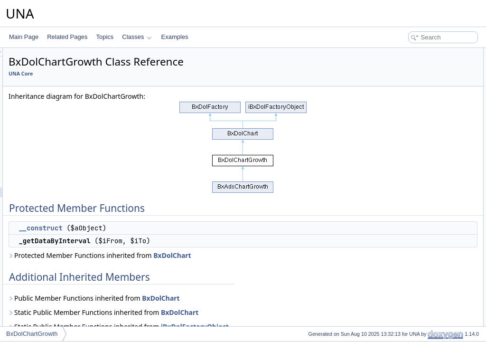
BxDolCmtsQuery (56, 255)
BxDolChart (48, 182)
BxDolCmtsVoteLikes (60, 297)
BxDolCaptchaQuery (59, 129)
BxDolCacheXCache (59, 98)
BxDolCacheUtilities (59, 88)
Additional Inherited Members (417, 84)
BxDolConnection (56, 317)
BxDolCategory (53, 161)
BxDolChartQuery (56, 213)
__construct (159, 228)
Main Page (23, 36)
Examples (174, 36)
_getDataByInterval (414, 74)
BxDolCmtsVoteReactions (66, 307)
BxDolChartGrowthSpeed (66, 203)
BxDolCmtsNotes (55, 244)
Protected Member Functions (416, 53)
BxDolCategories (55, 140)
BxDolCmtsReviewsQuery (66, 276)
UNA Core (139, 73)
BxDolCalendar (53, 108)
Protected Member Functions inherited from (218, 255)
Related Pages (67, 36)
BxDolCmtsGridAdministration (71, 234)
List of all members (404, 116)
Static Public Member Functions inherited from (222, 312)
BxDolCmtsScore (55, 286)
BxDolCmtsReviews (59, 265)
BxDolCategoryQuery (60, 171)
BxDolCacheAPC (55, 56)
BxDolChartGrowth (57, 192)
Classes (136, 36)
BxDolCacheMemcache (63, 77)
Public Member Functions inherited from (213, 298)
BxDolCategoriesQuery (63, 150)
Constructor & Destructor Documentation (431, 95)
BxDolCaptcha (52, 119)
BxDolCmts (48, 223)
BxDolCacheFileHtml (60, 67)
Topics (104, 36)
